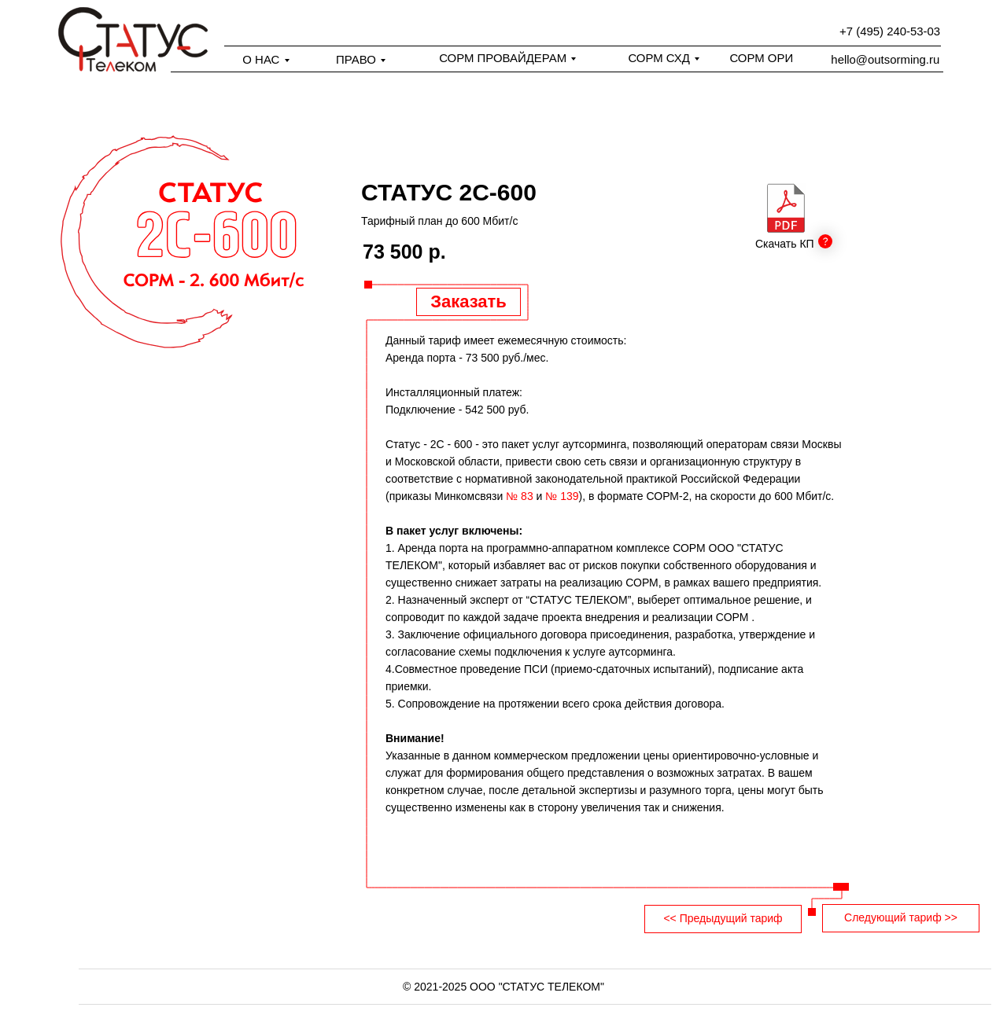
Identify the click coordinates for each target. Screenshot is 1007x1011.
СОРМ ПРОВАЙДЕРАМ (502, 57)
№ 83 (519, 496)
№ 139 (561, 496)
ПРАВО (356, 59)
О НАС (260, 59)
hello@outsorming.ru (885, 59)
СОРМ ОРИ (761, 57)
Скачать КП (784, 243)
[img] (786, 208)
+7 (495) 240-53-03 (889, 31)
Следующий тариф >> (900, 917)
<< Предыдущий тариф (722, 918)
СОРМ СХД (658, 57)
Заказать (468, 301)
